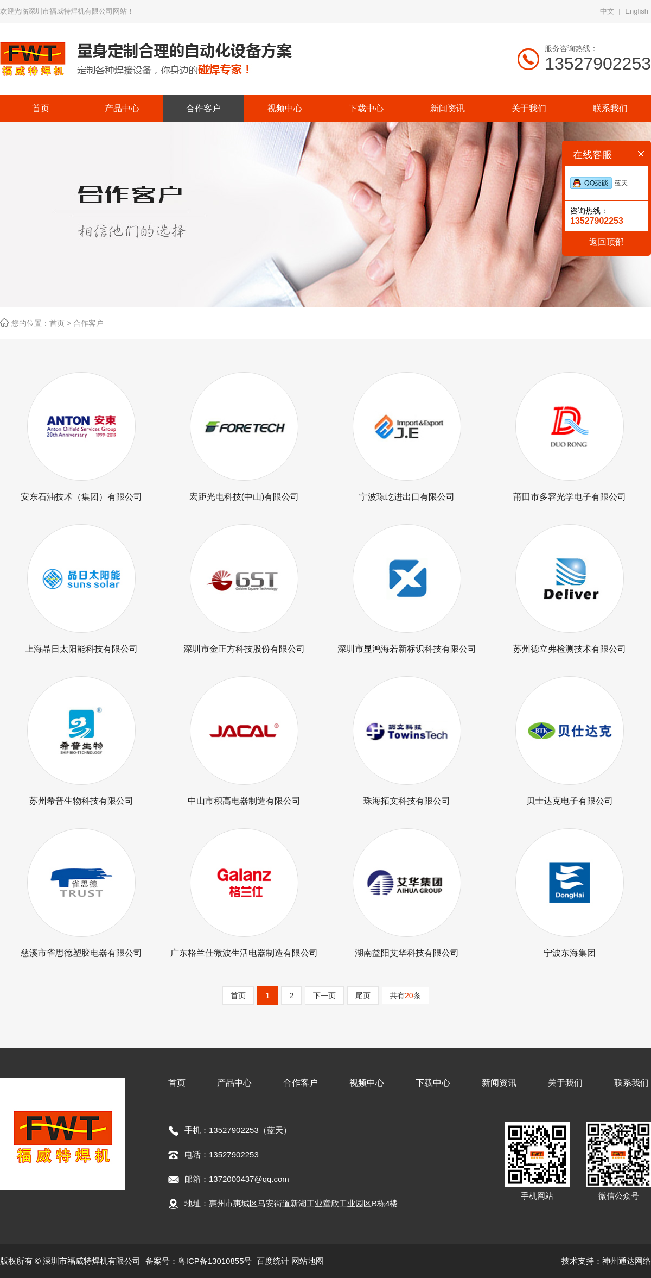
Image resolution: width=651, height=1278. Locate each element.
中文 (607, 11)
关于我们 (565, 1082)
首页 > (61, 323)
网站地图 (307, 1261)
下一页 (324, 995)
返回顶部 (606, 242)
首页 (238, 995)
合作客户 (88, 323)
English (636, 11)
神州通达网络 (626, 1261)
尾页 (363, 995)
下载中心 (433, 1082)
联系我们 (631, 1082)
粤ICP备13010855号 (215, 1261)
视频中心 (366, 1082)
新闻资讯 (499, 1082)
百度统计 (273, 1261)
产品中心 (234, 1082)
